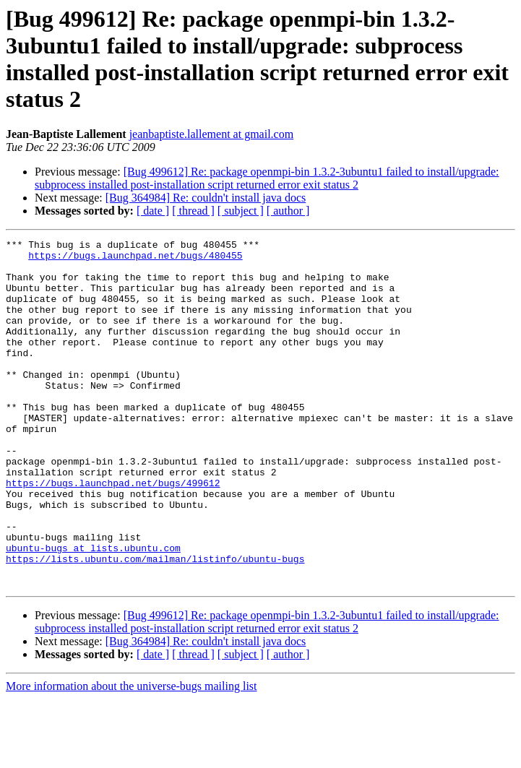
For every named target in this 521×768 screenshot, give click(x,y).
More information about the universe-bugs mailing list (131, 755)
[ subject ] (241, 210)
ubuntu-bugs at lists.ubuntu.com (93, 610)
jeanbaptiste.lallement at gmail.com (211, 134)
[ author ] (288, 210)
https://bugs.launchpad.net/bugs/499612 (113, 532)
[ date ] (153, 210)
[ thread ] (193, 210)
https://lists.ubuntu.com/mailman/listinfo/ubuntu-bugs (155, 623)
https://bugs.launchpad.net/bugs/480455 (135, 259)
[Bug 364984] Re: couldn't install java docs (206, 197)
